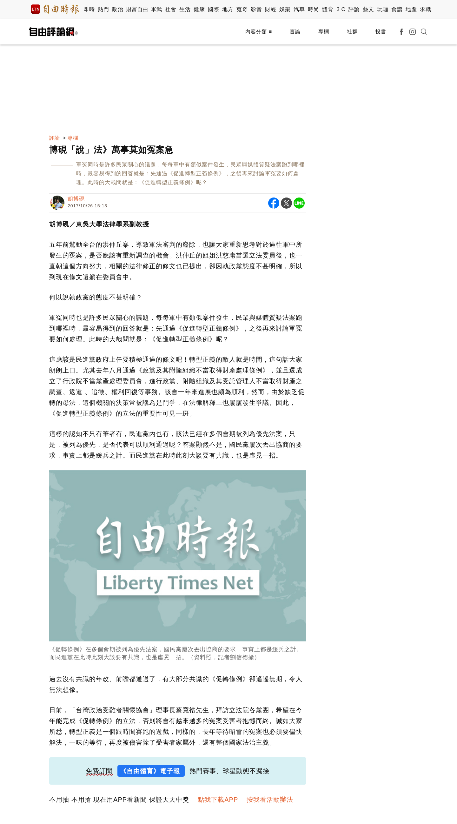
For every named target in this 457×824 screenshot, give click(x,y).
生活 (184, 9)
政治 (117, 9)
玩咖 (382, 9)
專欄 (323, 31)
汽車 (299, 9)
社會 (170, 9)
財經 (270, 9)
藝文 (368, 9)
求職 (425, 9)
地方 (227, 9)
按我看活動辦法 (270, 799)
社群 (352, 31)
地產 (411, 9)
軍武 (156, 9)
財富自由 (137, 9)
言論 (295, 31)
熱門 (103, 9)
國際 (213, 9)
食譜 (396, 9)
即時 (89, 9)
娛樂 (284, 9)
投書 (380, 31)
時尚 (313, 9)
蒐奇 (242, 9)
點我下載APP (218, 799)
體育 (327, 9)
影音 (256, 9)
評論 (354, 9)
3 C (340, 9)
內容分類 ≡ (258, 31)
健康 (199, 9)
